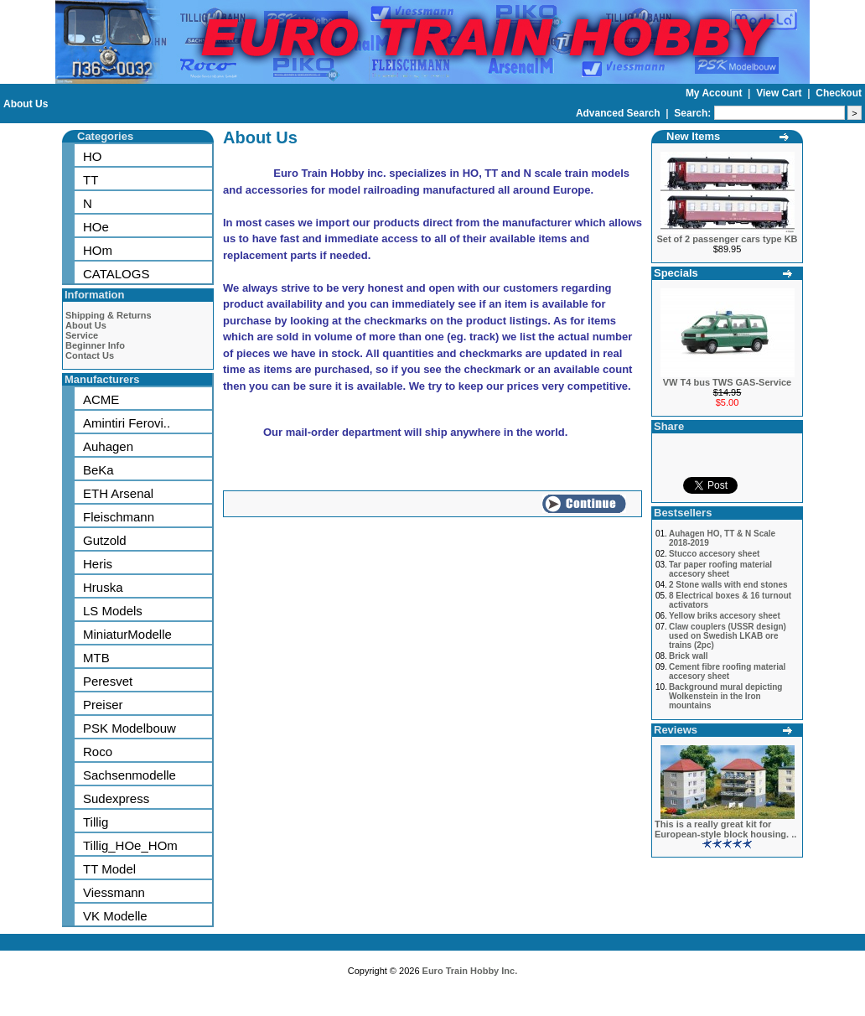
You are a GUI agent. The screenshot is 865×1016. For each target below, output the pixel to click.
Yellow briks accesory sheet (724, 615)
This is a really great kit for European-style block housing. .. (725, 829)
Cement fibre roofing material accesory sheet (727, 671)
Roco (97, 751)
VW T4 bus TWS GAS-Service (727, 382)
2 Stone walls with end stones (728, 584)
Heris (97, 564)
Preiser (103, 704)
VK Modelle (115, 916)
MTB (96, 658)
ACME (101, 399)
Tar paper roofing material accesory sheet (720, 569)
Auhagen (108, 446)
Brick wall (688, 656)
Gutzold (105, 540)
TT (90, 180)
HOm (97, 250)
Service (81, 335)
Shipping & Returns (108, 315)
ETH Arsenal (118, 493)
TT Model (109, 869)
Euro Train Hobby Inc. (470, 971)
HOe (96, 227)
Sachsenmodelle (129, 775)
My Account (715, 93)
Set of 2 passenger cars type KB (726, 239)
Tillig (95, 822)
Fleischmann (118, 517)
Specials (676, 273)
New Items (693, 136)
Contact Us (89, 355)
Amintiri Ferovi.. (126, 423)
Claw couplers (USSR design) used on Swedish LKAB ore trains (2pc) (727, 636)
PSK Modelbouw (129, 728)
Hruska (103, 587)
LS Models (112, 611)
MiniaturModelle (127, 634)
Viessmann (114, 892)
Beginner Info (95, 345)
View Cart (780, 93)
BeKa (98, 470)
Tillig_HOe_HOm (130, 845)
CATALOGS (116, 274)
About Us (25, 104)
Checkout (839, 93)
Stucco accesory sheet (714, 553)
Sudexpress (116, 798)
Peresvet (107, 681)
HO (92, 156)
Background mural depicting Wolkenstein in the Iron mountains (726, 696)
